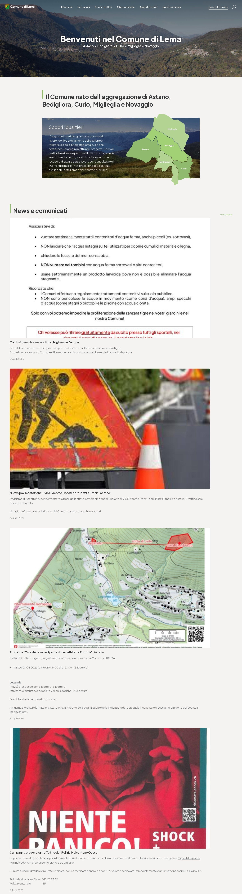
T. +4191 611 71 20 (77, 844)
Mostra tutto (225, 214)
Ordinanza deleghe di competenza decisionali (41, 554)
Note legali (72, 882)
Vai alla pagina (26, 715)
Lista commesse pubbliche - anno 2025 (149, 609)
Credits (95, 882)
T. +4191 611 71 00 (24, 675)
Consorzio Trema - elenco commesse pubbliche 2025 (46, 609)
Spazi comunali (175, 9)
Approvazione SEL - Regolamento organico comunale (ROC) (163, 571)
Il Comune (69, 9)
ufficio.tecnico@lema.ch (142, 679)
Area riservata (108, 882)
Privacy (61, 882)
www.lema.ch (22, 683)
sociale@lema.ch (134, 848)
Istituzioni (87, 9)
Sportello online (214, 9)
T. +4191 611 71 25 (137, 675)
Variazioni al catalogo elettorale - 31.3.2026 (39, 571)
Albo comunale (129, 9)
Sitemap (84, 882)
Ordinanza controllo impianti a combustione (153, 537)
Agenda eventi (151, 9)
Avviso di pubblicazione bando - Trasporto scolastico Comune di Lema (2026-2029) (171, 590)
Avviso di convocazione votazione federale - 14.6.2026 (160, 520)
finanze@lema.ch (77, 848)
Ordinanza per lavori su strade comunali (150, 554)
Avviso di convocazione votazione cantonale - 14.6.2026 (48, 520)
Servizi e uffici (106, 9)
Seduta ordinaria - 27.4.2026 (29, 537)
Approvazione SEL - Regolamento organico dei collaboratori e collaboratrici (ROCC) (52, 590)
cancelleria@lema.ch (27, 679)
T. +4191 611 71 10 (133, 844)
